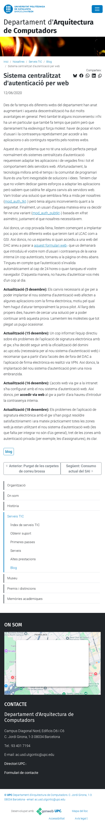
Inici (6, 61)
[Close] (97, 9)
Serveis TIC (35, 61)
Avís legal (80, 818)
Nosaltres (18, 61)
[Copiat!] (99, 76)
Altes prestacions (23, 559)
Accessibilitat (57, 818)
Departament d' (49, 26)
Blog (49, 61)
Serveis (15, 551)
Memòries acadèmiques (25, 599)
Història (13, 506)
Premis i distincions (21, 588)
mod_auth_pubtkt (46, 213)
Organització (16, 485)
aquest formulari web (50, 245)
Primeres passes (22, 542)
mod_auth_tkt (15, 201)
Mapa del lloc (80, 811)
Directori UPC (14, 764)
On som (13, 496)
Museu (12, 578)
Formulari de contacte (21, 773)
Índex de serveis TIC (25, 525)
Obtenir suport (20, 533)
